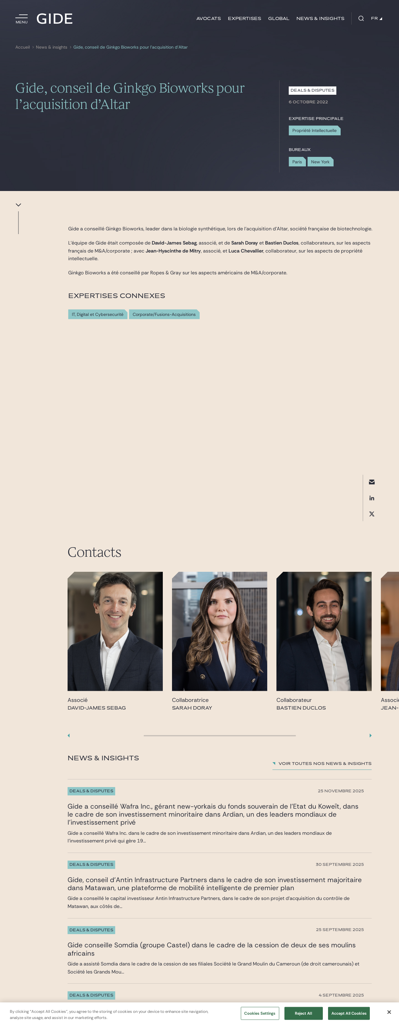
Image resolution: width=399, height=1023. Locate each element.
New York (320, 162)
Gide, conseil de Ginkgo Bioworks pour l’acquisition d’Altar (130, 47)
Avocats (208, 18)
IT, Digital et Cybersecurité (97, 314)
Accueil (22, 47)
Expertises (244, 18)
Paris (297, 162)
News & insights (320, 18)
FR (376, 18)
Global (278, 18)
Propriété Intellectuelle (314, 130)
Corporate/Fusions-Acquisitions (164, 314)
